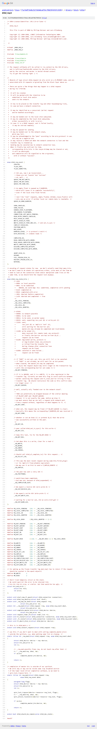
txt (88, 726)
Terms (24, 726)
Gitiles (12, 726)
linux (17, 10)
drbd (82, 10)
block (76, 10)
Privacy (18, 726)
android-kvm (7, 10)
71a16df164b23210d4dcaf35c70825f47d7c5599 (41, 10)
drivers (69, 10)
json (93, 726)
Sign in (93, 3)
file (44, 18)
